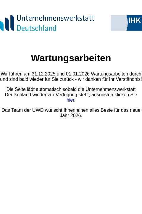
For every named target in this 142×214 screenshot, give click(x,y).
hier (70, 100)
